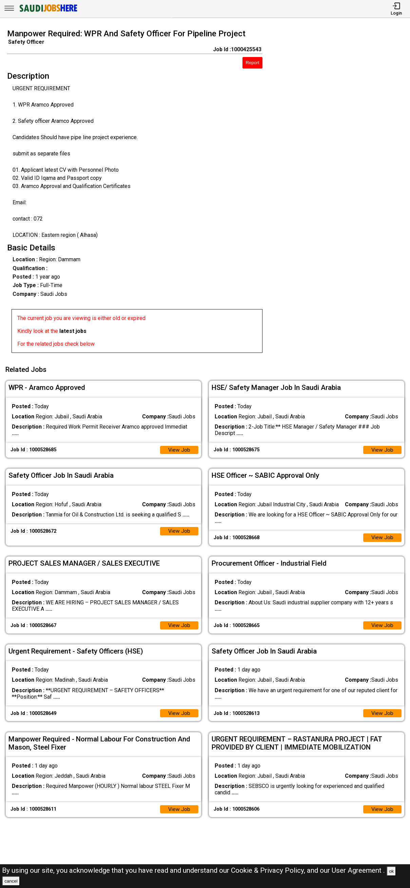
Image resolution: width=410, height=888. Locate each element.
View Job (179, 448)
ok (391, 871)
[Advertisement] (341, 193)
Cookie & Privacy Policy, (269, 870)
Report (252, 62)
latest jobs (72, 331)
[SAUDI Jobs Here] (47, 11)
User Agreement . (358, 870)
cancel (11, 881)
